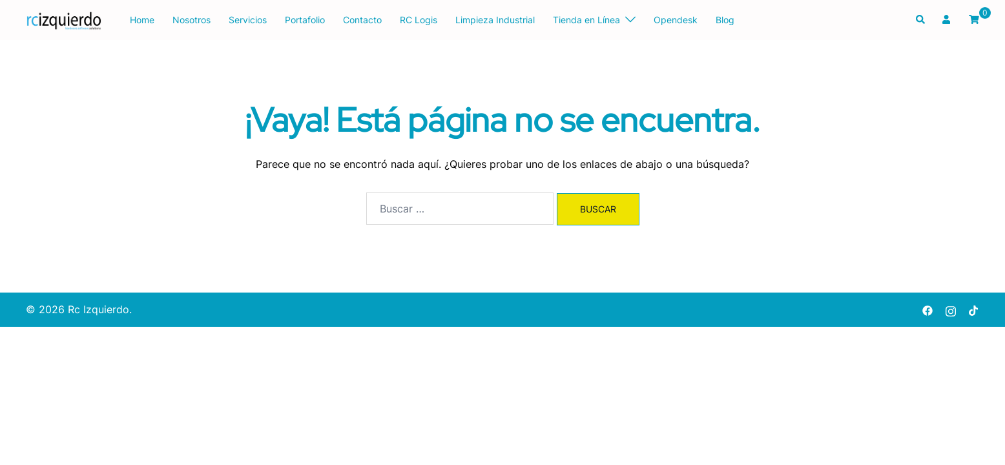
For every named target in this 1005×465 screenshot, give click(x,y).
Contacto (362, 19)
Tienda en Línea (586, 19)
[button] (921, 20)
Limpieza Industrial (495, 19)
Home (142, 19)
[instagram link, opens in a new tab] (951, 309)
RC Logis (418, 19)
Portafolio (305, 19)
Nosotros (191, 19)
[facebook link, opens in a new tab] (927, 309)
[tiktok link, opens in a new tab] (974, 309)
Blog (725, 19)
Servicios (248, 19)
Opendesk (676, 19)
